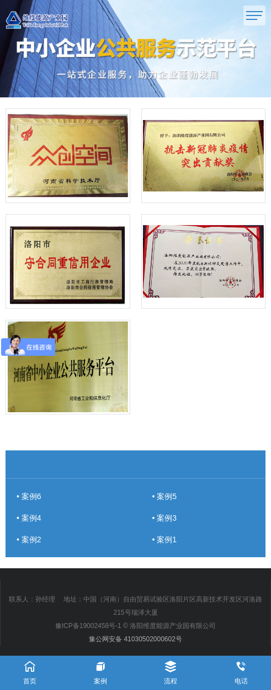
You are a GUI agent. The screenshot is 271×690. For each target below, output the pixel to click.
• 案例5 (164, 496)
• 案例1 (164, 539)
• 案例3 (164, 517)
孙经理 (45, 599)
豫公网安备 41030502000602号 (135, 639)
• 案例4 (29, 517)
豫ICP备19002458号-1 (88, 626)
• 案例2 (29, 539)
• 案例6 (29, 496)
